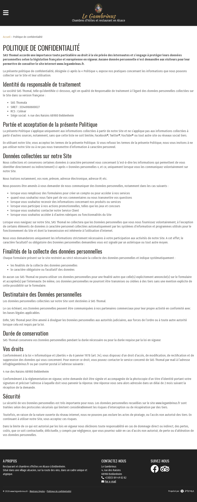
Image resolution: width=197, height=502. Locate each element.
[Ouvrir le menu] (6, 12)
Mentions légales (37, 491)
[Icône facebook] (155, 469)
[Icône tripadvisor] (164, 469)
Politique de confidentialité (59, 491)
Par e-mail (108, 481)
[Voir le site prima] (187, 491)
